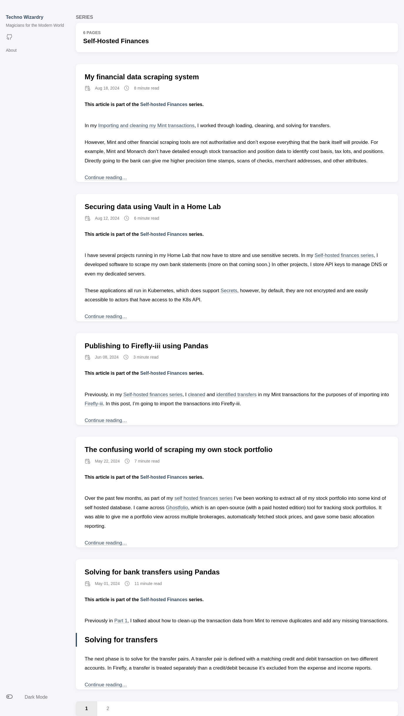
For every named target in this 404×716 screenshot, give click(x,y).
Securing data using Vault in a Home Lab (153, 207)
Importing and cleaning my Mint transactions (147, 125)
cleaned (197, 394)
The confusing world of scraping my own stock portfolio (178, 449)
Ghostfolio (177, 507)
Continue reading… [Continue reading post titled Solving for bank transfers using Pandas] (106, 685)
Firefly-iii (103, 403)
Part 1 (120, 620)
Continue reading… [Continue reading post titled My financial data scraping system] (106, 177)
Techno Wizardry (24, 17)
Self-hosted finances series (345, 255)
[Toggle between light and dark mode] (35, 697)
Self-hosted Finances (164, 104)
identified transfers (238, 394)
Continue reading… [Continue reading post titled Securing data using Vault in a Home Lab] (106, 316)
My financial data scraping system (142, 77)
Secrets (229, 290)
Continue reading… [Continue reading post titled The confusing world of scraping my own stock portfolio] (106, 543)
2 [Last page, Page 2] (108, 708)
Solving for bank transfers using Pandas (152, 572)
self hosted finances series (203, 498)
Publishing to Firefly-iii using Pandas (146, 346)
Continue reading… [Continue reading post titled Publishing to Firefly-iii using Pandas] (106, 420)
